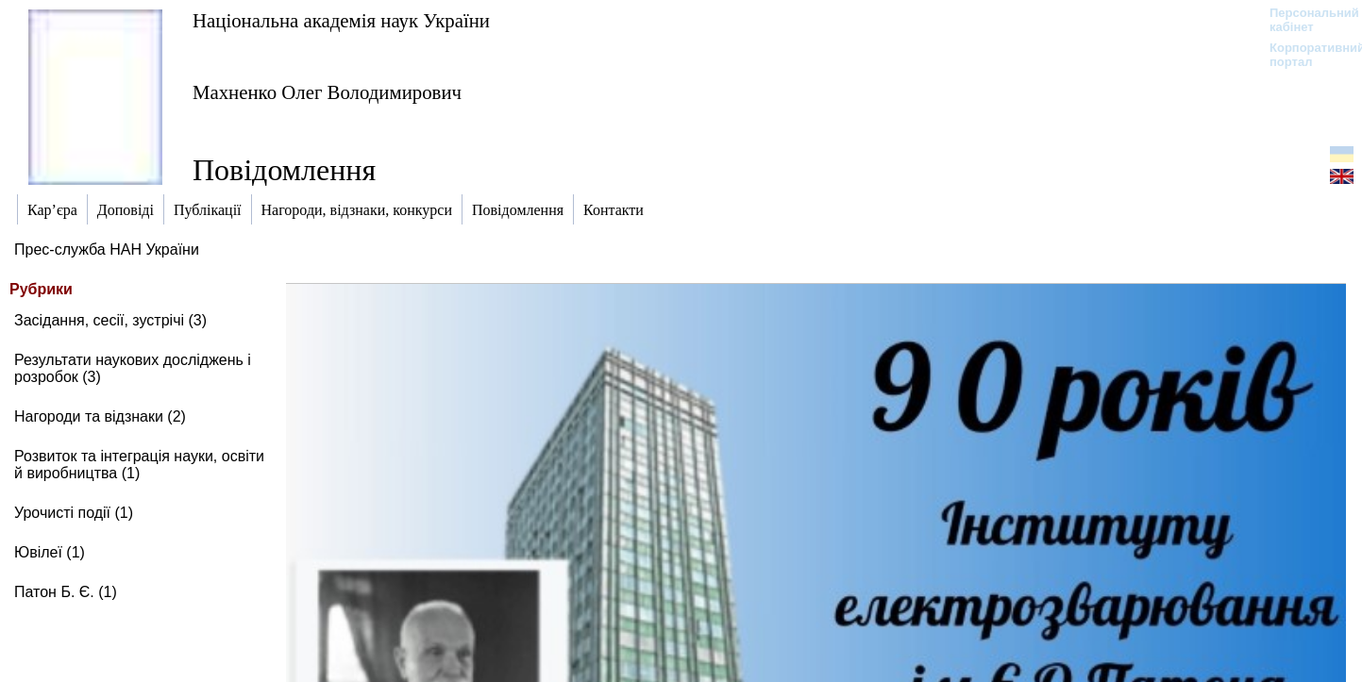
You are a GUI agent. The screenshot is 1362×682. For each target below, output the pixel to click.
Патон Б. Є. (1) (65, 592)
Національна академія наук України (341, 20)
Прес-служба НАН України (106, 249)
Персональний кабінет (1305, 20)
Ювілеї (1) (49, 552)
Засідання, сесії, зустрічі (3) (110, 320)
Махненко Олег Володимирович (327, 92)
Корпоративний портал (1305, 55)
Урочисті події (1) (73, 513)
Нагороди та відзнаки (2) (100, 416)
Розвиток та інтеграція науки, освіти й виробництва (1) (139, 464)
